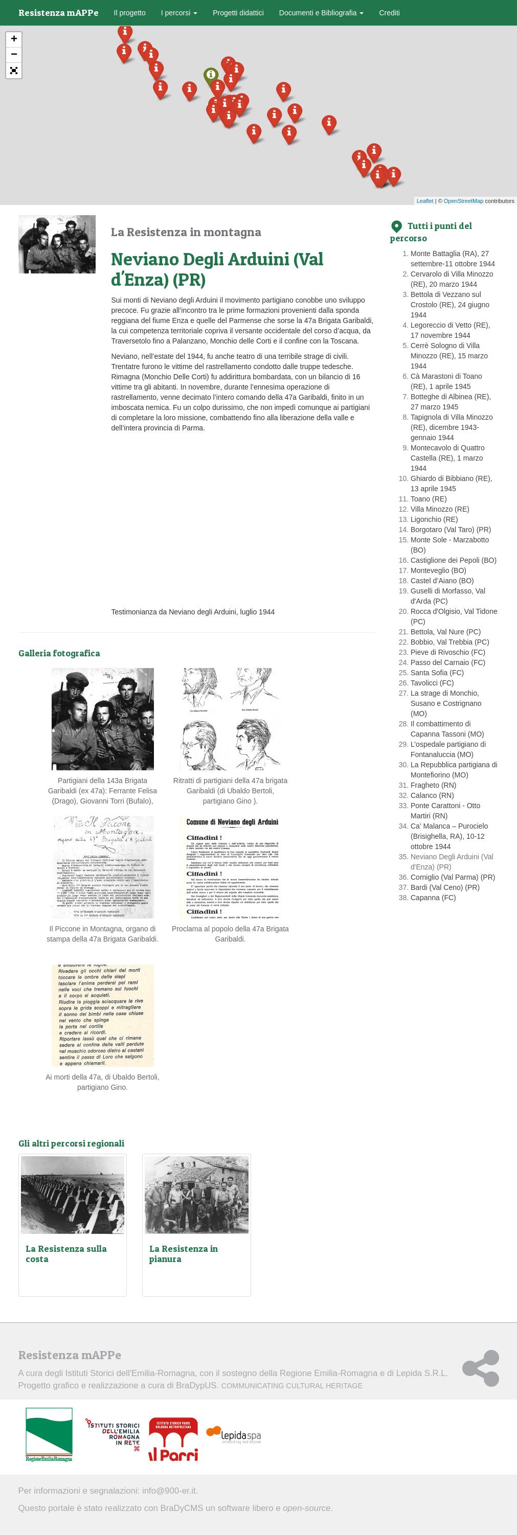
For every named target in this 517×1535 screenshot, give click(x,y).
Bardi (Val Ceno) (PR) (445, 887)
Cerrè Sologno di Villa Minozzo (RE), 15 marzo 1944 (449, 355)
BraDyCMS (181, 1508)
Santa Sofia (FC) (437, 673)
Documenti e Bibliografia (321, 13)
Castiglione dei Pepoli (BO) (454, 560)
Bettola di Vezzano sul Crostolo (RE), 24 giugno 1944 (450, 304)
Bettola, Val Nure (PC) (446, 632)
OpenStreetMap (464, 201)
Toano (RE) (429, 499)
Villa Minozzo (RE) (440, 509)
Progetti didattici (238, 13)
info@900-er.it (169, 1491)
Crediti (389, 13)
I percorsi (179, 13)
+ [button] (14, 40)
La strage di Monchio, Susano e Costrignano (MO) (446, 703)
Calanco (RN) (432, 795)
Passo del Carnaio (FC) (448, 662)
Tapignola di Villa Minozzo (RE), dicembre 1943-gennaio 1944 (452, 427)
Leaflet (425, 201)
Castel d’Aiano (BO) (442, 581)
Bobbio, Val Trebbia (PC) (450, 642)
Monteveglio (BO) (438, 570)
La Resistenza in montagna (186, 231)
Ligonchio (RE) (434, 519)
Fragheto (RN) (433, 785)
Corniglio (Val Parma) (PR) (453, 877)
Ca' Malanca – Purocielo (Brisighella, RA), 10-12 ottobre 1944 (449, 836)
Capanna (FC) (433, 897)
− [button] (14, 55)
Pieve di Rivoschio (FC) (448, 652)
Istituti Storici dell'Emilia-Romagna (130, 1373)
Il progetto (130, 13)
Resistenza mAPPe (58, 12)
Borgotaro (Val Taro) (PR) (451, 529)
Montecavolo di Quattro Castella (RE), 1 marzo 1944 (448, 458)
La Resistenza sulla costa (66, 1253)
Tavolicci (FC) (432, 683)
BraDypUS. (269, 1385)
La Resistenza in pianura (183, 1253)
